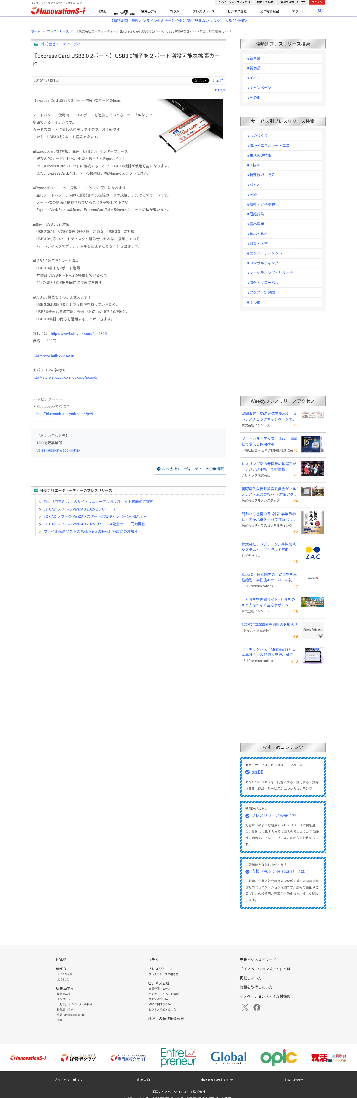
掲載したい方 (265, 2)
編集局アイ (149, 11)
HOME (102, 11)
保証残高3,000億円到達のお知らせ (270, 625)
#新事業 (253, 58)
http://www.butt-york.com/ (53, 355)
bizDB (124, 11)
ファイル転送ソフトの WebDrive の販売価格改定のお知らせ (92, 531)
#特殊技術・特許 (261, 175)
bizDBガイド (64, 974)
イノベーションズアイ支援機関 (265, 996)
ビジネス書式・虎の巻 (162, 1009)
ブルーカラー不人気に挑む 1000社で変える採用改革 (269, 442)
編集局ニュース (66, 994)
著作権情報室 (269, 11)
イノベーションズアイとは (234, 2)
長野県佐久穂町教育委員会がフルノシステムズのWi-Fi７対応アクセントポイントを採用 (269, 492)
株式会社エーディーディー (62, 44)
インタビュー (65, 999)
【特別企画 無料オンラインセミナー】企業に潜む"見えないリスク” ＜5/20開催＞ (178, 21)
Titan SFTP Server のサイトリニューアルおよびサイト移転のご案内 (98, 502)
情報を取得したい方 (292, 2)
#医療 (252, 194)
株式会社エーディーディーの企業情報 (193, 469)
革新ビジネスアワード (258, 960)
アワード (298, 11)
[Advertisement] (128, 578)
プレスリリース (204, 11)
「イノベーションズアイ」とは (265, 969)
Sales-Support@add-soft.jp (58, 450)
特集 (59, 1020)
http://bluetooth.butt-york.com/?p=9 (64, 414)
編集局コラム (65, 1009)
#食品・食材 (257, 234)
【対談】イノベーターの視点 (74, 1004)
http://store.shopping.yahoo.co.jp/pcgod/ (65, 377)
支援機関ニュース (159, 988)
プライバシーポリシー (70, 1080)
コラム (174, 11)
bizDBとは (63, 979)
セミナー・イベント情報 (164, 994)
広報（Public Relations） (72, 1014)
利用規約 (143, 1080)
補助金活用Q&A (158, 999)
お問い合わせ (293, 1080)
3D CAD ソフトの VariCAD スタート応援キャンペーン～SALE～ (95, 516)
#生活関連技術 (259, 155)
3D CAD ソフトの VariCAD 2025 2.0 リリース (80, 509)
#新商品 (253, 68)
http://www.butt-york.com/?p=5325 (79, 334)
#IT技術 (220, 90)
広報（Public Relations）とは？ (280, 871)
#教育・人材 (257, 243)
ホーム (36, 31)
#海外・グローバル (263, 283)
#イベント (255, 78)
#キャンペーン (259, 88)
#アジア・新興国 (261, 292)
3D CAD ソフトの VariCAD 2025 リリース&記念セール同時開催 (94, 524)
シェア (217, 80)
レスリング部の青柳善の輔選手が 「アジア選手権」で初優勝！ (269, 467)
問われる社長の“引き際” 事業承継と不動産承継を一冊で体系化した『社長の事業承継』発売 (269, 517)
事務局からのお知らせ (217, 1080)
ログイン (316, 2)
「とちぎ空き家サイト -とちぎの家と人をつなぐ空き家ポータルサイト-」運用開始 (269, 603)
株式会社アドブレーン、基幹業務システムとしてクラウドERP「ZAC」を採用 (269, 547)
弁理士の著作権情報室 (166, 1018)
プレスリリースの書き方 (273, 815)
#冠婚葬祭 (255, 214)
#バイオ (253, 185)
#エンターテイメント (264, 253)
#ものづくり (257, 136)
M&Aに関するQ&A (160, 1004)
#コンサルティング (262, 263)
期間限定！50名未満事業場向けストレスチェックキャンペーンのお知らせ (269, 417)
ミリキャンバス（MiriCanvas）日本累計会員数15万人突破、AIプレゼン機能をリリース (269, 652)
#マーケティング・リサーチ (270, 273)
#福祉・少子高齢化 (263, 204)
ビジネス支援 (237, 11)
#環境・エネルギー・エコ (268, 145)
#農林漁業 (255, 224)
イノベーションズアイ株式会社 (183, 1092)
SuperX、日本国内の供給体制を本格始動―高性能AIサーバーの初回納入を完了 (269, 577)
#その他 (253, 97)
